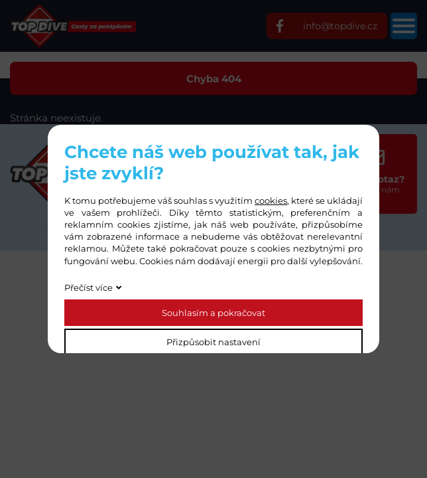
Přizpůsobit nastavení (213, 342)
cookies (271, 200)
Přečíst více (88, 287)
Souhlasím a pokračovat (213, 312)
